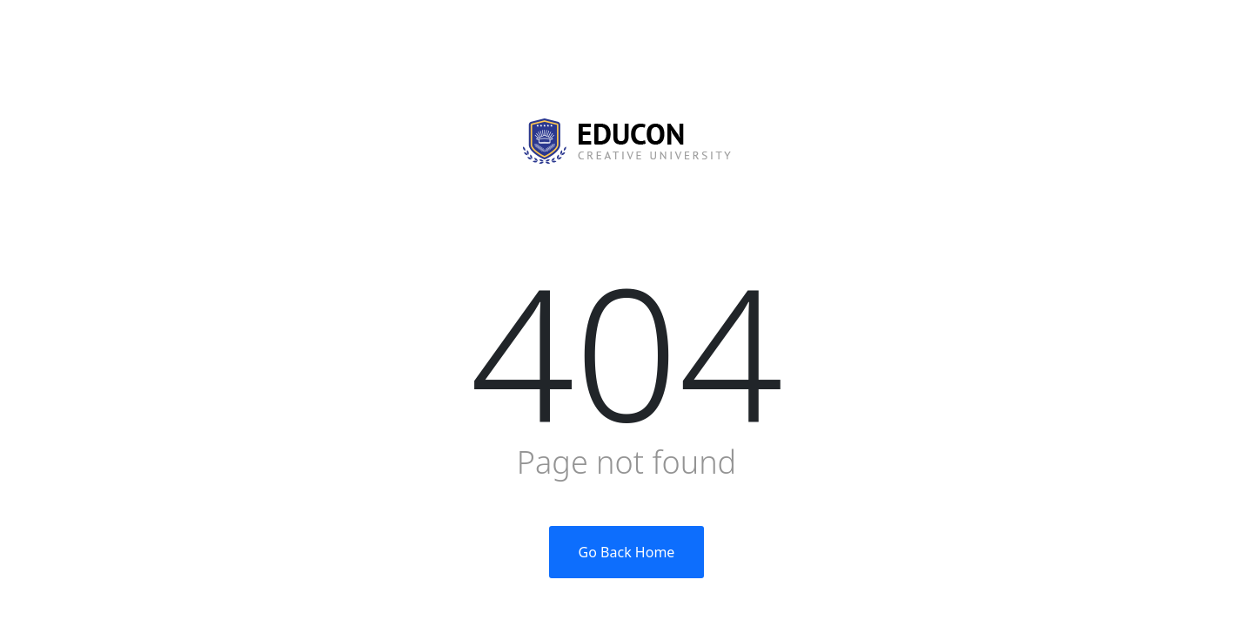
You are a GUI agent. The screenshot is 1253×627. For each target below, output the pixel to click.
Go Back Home (627, 552)
